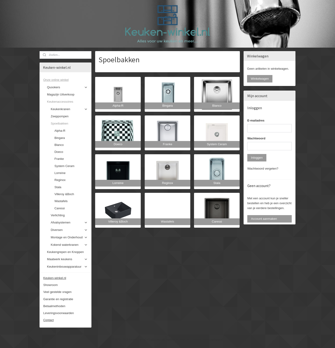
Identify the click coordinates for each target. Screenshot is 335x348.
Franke (59, 159)
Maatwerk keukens (67, 259)
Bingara (59, 138)
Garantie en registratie (58, 299)
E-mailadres (256, 120)
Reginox (60, 180)
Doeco (58, 152)
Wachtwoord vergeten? (262, 168)
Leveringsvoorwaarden (58, 313)
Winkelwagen (260, 78)
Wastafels (61, 201)
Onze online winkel (65, 80)
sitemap (155, 339)
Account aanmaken (264, 218)
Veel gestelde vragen (57, 292)
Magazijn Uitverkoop (60, 94)
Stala (57, 187)
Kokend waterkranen (69, 245)
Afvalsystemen (69, 222)
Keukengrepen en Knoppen (65, 252)
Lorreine (60, 173)
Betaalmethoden (54, 306)
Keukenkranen (69, 109)
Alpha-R (59, 130)
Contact (48, 320)
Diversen (69, 230)
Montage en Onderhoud (69, 237)
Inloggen (257, 157)
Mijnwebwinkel (214, 339)
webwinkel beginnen (178, 339)
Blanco (59, 145)
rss (163, 339)
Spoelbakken (69, 123)
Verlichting (58, 215)
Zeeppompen (60, 116)
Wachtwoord (256, 138)
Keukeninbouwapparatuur (67, 267)
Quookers (67, 87)
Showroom (50, 285)
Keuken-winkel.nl (54, 278)
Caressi (59, 208)
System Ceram (64, 166)
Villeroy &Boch (64, 194)
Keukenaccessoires (67, 102)
